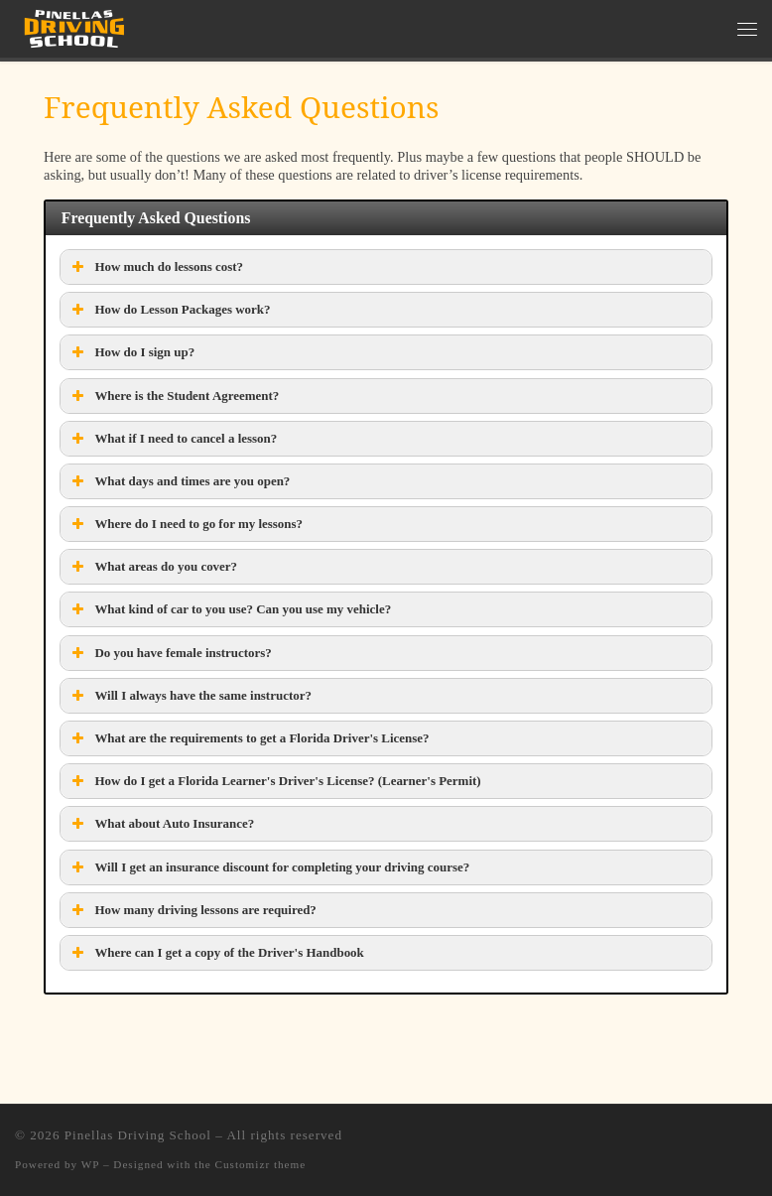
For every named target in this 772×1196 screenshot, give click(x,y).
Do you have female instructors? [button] (169, 653)
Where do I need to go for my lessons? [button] (185, 524)
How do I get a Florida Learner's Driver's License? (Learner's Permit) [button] (273, 781)
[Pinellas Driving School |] (74, 27)
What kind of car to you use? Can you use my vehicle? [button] (229, 609)
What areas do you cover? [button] (152, 567)
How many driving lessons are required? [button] (191, 910)
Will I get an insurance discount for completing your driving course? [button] (268, 867)
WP (90, 1164)
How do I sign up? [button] (130, 352)
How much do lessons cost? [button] (155, 267)
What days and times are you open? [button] (178, 481)
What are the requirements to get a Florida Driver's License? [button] (248, 738)
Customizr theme (261, 1164)
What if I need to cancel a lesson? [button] (172, 439)
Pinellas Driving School (137, 1135)
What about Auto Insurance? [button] (160, 824)
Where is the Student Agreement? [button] (173, 396)
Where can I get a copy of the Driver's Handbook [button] (215, 953)
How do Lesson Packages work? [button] (168, 310)
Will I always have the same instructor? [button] (189, 696)
